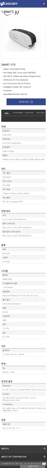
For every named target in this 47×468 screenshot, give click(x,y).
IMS (44, 463)
